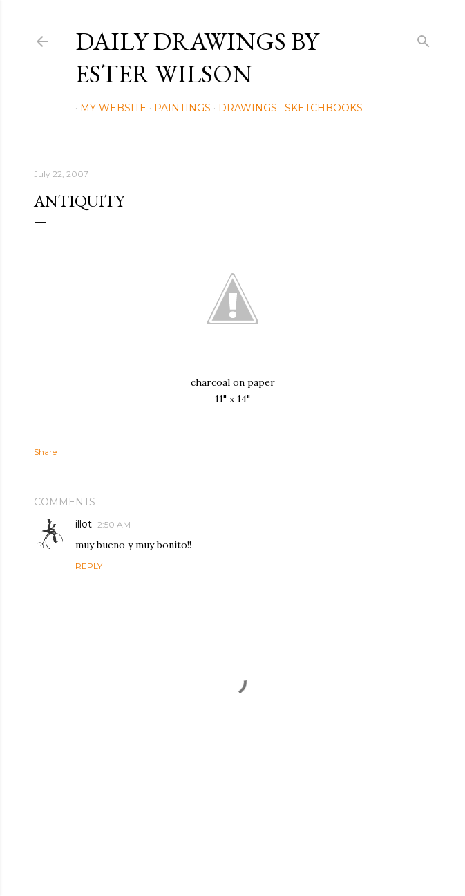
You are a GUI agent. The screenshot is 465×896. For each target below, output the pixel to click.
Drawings (242, 108)
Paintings (177, 108)
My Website (108, 108)
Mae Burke (269, 856)
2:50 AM (114, 524)
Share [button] (45, 452)
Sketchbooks (319, 108)
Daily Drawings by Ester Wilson (197, 57)
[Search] (423, 38)
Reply (88, 566)
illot (83, 524)
